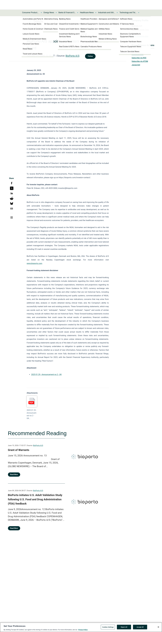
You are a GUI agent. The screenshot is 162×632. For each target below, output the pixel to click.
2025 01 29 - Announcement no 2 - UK (46, 374)
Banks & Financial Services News (67, 12)
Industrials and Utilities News (106, 12)
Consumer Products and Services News (30, 12)
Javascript (136, 65)
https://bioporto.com (140, 36)
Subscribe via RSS (139, 58)
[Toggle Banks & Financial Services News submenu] (78, 12)
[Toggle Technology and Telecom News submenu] (139, 12)
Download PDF (138, 54)
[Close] (158, 627)
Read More (14, 474)
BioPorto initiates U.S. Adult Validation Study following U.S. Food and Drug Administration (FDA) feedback (35, 499)
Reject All (124, 627)
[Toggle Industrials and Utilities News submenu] (117, 12)
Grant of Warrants (18, 450)
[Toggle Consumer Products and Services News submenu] (41, 12)
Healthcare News (87, 12)
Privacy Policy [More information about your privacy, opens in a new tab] (83, 630)
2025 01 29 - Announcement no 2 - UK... (32, 414)
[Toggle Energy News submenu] (56, 12)
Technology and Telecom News (127, 12)
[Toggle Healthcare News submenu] (96, 12)
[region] (81, 627)
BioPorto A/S (72, 55)
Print (133, 51)
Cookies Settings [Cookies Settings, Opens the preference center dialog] (108, 627)
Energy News (49, 12)
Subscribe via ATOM (140, 61)
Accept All (140, 627)
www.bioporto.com (34, 263)
